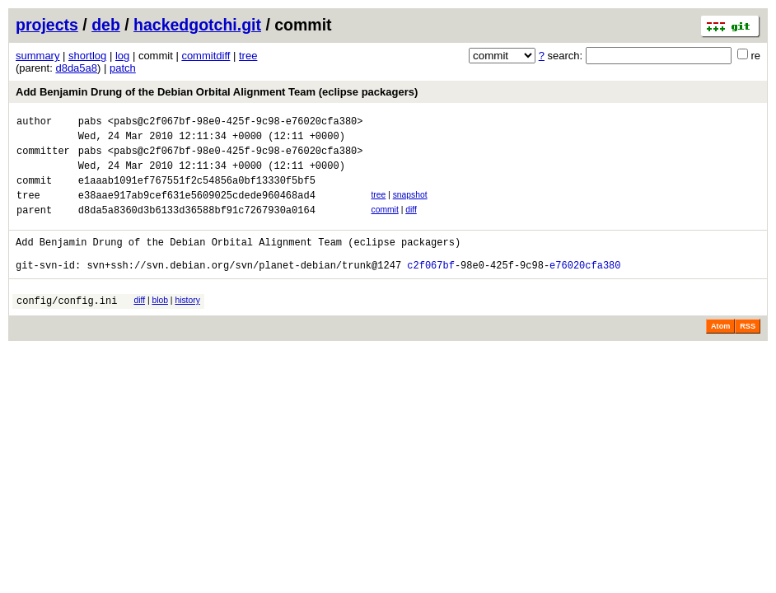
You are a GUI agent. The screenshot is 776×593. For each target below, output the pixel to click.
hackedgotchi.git (197, 25)
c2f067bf (431, 289)
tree (248, 55)
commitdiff (205, 55)
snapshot (410, 207)
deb (105, 25)
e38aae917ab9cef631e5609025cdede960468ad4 (197, 210)
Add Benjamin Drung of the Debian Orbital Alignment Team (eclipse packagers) (217, 92)
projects (47, 25)
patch (123, 68)
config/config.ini (66, 327)
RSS (747, 353)
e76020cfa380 (584, 289)
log (122, 55)
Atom (720, 353)
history (187, 324)
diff (411, 224)
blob (160, 324)
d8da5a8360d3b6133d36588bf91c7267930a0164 (197, 227)
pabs (90, 123)
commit (384, 224)
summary (37, 55)
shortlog (87, 55)
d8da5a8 (76, 68)
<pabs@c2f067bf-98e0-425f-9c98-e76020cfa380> (235, 123)
